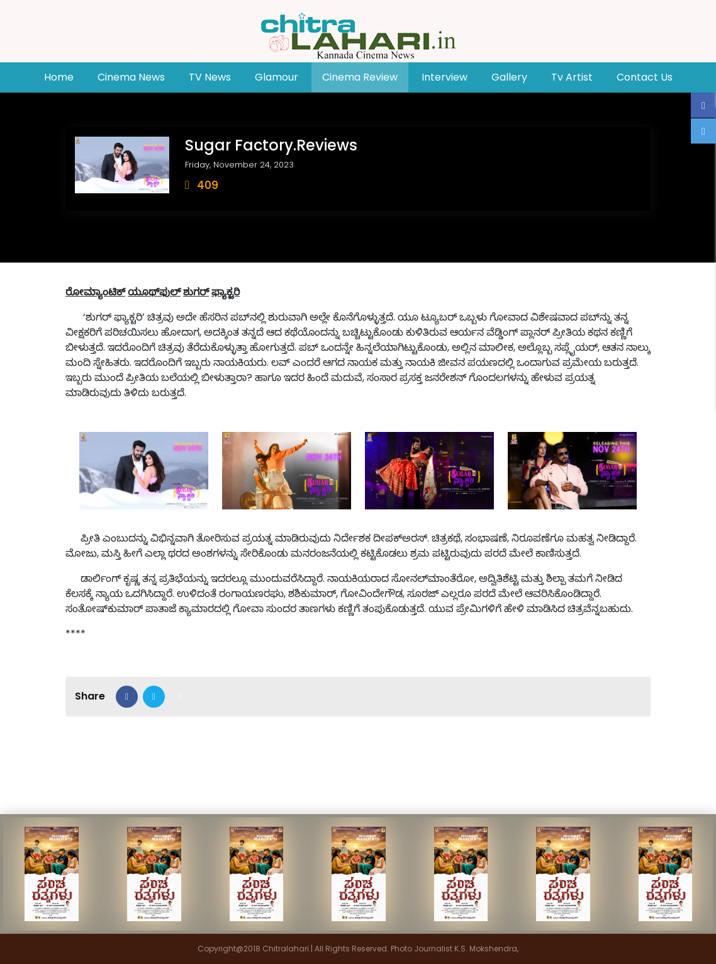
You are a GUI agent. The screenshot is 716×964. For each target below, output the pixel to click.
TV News (210, 77)
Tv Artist (572, 77)
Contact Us (645, 77)
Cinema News (131, 77)
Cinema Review (360, 77)
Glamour (276, 77)
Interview (444, 77)
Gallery (509, 77)
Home (64, 76)
